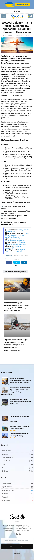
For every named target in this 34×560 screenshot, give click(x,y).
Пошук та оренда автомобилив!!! (15, 250)
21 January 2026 (15, 310)
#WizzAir (17, 259)
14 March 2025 (19, 35)
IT (2, 468)
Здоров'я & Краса (7, 457)
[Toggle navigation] (3, 16)
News (6, 310)
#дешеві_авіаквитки (11, 258)
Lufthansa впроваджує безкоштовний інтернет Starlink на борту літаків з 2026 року (16, 305)
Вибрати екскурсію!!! (13, 247)
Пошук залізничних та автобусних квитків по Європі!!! (17, 235)
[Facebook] (14, 534)
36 (27, 35)
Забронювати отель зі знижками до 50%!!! (17, 240)
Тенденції (5, 497)
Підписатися (16, 547)
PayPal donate (6, 483)
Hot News (5, 471)
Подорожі (5, 454)
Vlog (3, 464)
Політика (5, 493)
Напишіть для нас (8, 490)
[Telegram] (16, 534)
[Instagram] (19, 534)
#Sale (21, 258)
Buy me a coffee (7, 487)
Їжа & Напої (6, 461)
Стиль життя (6, 451)
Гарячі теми (6, 500)
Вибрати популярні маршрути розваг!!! (15, 243)
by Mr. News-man (7, 35)
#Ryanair (28, 258)
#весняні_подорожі (21, 255)
